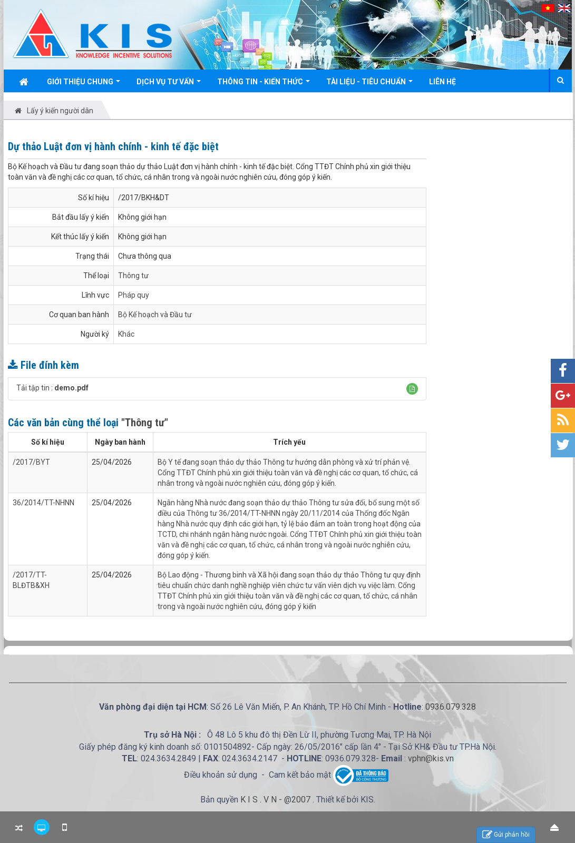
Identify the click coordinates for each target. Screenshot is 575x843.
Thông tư (133, 275)
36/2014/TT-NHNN (43, 502)
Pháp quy (133, 295)
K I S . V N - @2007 (276, 800)
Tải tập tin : (52, 388)
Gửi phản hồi (506, 835)
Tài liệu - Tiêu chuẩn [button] (369, 84)
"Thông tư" (144, 422)
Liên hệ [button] (442, 81)
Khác (126, 334)
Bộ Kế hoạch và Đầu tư (155, 314)
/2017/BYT (31, 462)
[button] (412, 389)
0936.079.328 (450, 707)
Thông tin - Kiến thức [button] (263, 84)
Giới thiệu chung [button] (83, 84)
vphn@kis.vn (431, 758)
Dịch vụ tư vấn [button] (169, 84)
